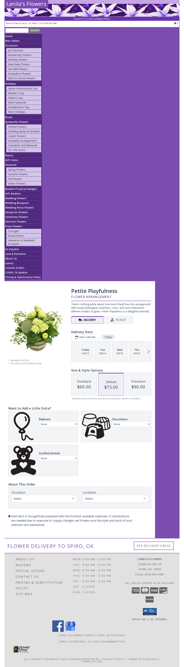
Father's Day (15, 98)
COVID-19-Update (16, 272)
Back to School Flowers (22, 78)
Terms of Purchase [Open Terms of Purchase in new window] (143, 659)
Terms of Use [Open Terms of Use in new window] (92, 661)
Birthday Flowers (18, 59)
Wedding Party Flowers (19, 207)
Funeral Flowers (17, 126)
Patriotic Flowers (15, 221)
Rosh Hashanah (17, 102)
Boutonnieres (16, 235)
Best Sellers (12, 40)
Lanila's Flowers (26, 3)
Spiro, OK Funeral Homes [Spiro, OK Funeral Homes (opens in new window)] (76, 635)
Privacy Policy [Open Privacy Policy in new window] (114, 659)
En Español (12, 249)
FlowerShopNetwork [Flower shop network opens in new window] (83, 659)
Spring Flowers (16, 169)
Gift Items (11, 160)
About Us (11, 258)
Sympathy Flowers (16, 122)
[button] (150, 611)
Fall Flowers (15, 179)
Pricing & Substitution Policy (23, 277)
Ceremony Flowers (16, 217)
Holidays (10, 83)
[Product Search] (17, 30)
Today (108, 337)
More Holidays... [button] (17, 111)
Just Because (15, 50)
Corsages (13, 231)
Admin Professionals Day (22, 88)
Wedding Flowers (15, 198)
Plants (9, 155)
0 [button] (176, 23)
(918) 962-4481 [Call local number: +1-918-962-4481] (50, 23)
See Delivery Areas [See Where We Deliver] (154, 546)
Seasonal (11, 164)
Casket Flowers (17, 136)
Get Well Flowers (18, 69)
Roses (8, 117)
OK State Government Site (106, 641)
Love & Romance (15, 254)
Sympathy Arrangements (22, 140)
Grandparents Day (18, 107)
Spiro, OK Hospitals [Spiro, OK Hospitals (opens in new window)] (111, 635)
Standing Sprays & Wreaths (24, 131)
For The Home (16, 150)
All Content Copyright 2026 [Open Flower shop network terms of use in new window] (45, 659)
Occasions (11, 45)
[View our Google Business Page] (70, 631)
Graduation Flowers (19, 73)
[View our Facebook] (58, 631)
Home (9, 36)
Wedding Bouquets (17, 203)
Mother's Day (16, 93)
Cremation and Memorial (22, 145)
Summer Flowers (18, 174)
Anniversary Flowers (19, 55)
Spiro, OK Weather (72, 641)
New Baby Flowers (19, 64)
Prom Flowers (13, 226)
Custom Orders (14, 267)
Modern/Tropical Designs (21, 189)
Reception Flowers (16, 212)
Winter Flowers (17, 183)
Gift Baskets (13, 193)
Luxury (9, 263)
